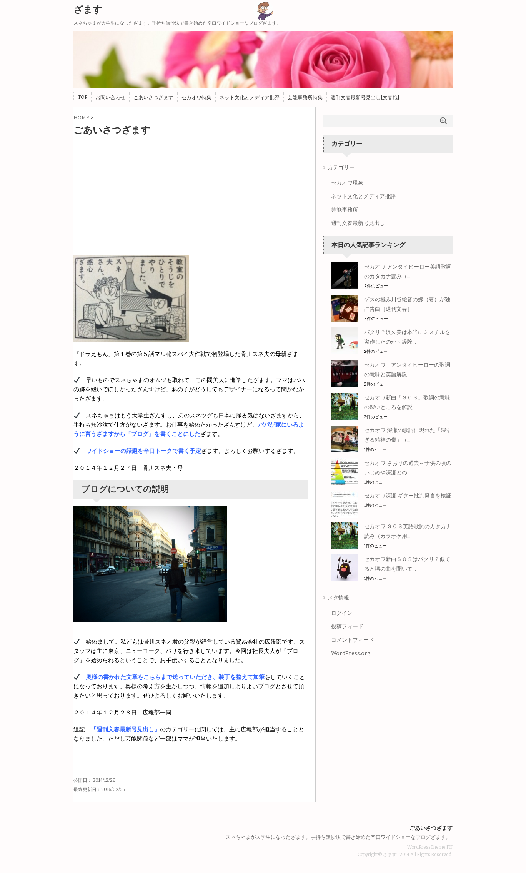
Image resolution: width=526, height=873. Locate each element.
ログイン (342, 613)
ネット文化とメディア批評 (250, 97)
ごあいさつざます (153, 97)
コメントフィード (352, 640)
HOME (81, 117)
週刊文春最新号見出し (358, 223)
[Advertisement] (190, 193)
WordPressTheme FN (430, 847)
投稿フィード (347, 626)
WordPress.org (350, 653)
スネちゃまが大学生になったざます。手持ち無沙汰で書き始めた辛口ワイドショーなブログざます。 (338, 837)
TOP (82, 97)
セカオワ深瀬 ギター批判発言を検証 (407, 495)
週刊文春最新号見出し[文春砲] (365, 97)
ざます (87, 9)
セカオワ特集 (196, 97)
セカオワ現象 (347, 183)
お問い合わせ (110, 97)
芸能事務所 (344, 210)
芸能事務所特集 (305, 97)
